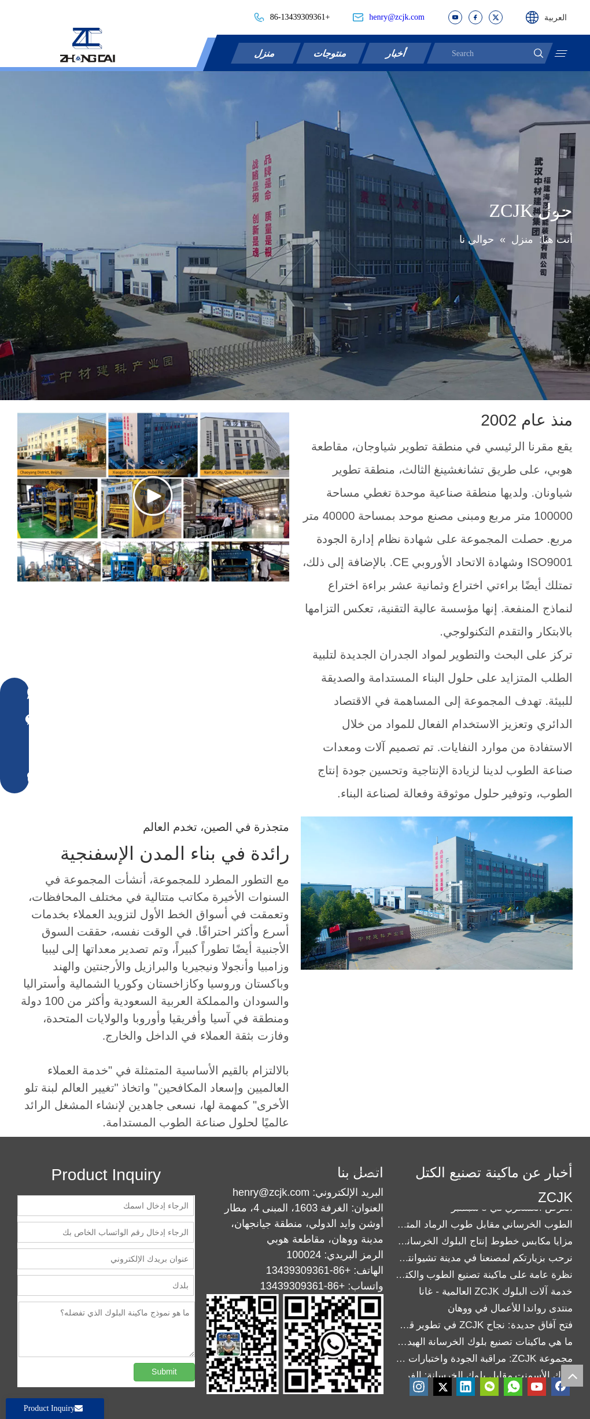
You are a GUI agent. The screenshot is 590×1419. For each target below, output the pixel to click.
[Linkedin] (465, 1386)
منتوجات (331, 53)
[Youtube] (537, 1386)
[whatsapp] (513, 1386)
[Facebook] (560, 1386)
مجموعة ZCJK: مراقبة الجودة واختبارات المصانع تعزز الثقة (484, 1360)
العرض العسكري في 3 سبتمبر (512, 1209)
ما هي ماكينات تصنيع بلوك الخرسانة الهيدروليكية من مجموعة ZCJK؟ (484, 1343)
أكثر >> (554, 210)
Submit (164, 1371)
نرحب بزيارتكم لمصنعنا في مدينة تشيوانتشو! (484, 1259)
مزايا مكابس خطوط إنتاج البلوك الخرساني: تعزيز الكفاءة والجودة (484, 1242)
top (572, 1376)
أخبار (396, 53)
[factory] (437, 892)
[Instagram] (419, 1386)
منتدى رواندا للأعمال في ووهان (510, 1310)
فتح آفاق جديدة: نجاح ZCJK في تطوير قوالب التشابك (484, 1326)
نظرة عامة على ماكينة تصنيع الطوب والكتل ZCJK (484, 1276)
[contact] (281, 1344)
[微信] (489, 1386)
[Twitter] (442, 1386)
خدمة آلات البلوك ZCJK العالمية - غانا (496, 1293)
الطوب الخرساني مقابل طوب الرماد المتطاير (484, 1226)
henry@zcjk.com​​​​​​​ (397, 17)
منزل (266, 53)
